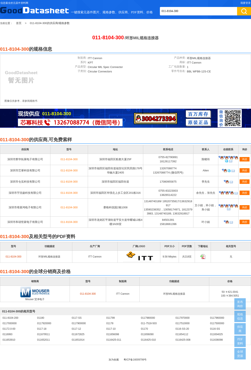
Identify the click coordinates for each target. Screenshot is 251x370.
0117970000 (182, 317)
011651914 (78, 339)
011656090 (147, 334)
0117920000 (44, 323)
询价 (244, 159)
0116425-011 (113, 339)
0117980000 (148, 317)
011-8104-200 (10, 317)
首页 (19, 23)
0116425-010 (148, 339)
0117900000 (79, 323)
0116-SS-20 (182, 328)
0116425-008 (182, 339)
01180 (40, 317)
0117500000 (217, 323)
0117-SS (77, 317)
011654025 (216, 334)
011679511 (43, 334)
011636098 (216, 339)
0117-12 (76, 328)
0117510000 (182, 323)
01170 (144, 328)
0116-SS (215, 328)
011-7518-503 (149, 323)
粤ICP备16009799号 (135, 359)
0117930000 (10, 323)
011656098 (112, 334)
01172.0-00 (9, 328)
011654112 (181, 334)
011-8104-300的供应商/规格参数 (50, 23)
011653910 (9, 339)
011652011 (43, 339)
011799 (110, 317)
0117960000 (217, 317)
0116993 (7, 334)
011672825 (78, 334)
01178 (109, 323)
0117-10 (111, 328)
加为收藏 (114, 359)
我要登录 (245, 2)
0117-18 (41, 328)
